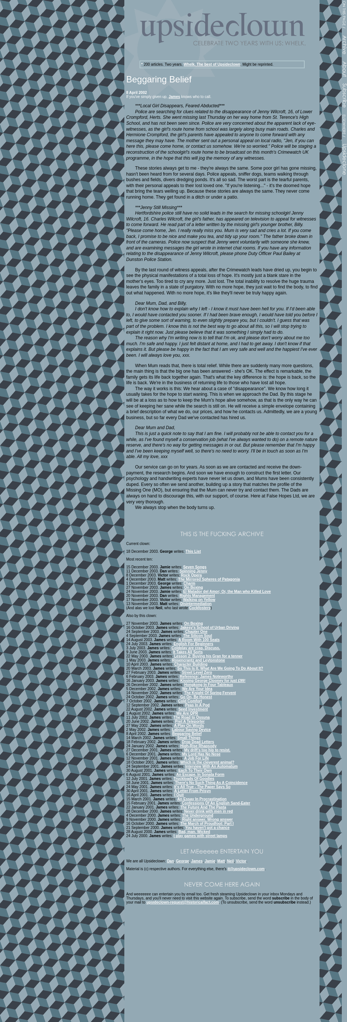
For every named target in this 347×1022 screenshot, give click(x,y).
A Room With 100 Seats (199, 640)
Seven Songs (194, 567)
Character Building (190, 664)
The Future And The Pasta (203, 807)
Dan (170, 861)
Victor (241, 861)
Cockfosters (200, 608)
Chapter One (196, 632)
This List (193, 551)
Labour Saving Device (191, 730)
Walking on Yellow (199, 600)
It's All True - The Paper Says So (202, 787)
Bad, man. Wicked (194, 832)
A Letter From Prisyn (192, 791)
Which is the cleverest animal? (207, 762)
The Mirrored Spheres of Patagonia (209, 579)
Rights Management (197, 596)
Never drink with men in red (208, 811)
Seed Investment (193, 709)
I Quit (179, 795)
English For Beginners (193, 644)
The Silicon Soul (197, 636)
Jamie (210, 861)
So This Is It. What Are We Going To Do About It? (220, 668)
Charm (190, 583)
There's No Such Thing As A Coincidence (211, 783)
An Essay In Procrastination (202, 799)
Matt (221, 861)
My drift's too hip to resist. (207, 750)
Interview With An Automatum (211, 766)
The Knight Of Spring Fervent (210, 693)
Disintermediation (196, 604)
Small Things (188, 738)
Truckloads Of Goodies (194, 779)
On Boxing (193, 587)
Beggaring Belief (187, 734)
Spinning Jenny (193, 571)
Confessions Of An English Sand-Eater (216, 803)
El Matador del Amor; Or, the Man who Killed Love (227, 592)
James (174, 97)
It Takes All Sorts (188, 652)
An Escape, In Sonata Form (200, 775)
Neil (230, 861)
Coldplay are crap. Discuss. (195, 648)
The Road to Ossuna (192, 717)
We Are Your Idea (197, 689)
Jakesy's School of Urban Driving (209, 628)
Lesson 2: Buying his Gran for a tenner (208, 656)
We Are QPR (187, 713)
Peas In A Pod (197, 705)
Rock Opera (191, 575)
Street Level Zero (197, 672)
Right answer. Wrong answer (207, 819)
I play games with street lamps (200, 836)
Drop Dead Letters (198, 742)
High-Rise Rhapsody (198, 746)
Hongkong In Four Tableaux (208, 685)
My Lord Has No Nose (201, 754)
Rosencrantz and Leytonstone (198, 660)
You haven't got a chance (207, 828)
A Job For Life (196, 758)
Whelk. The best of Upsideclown (212, 64)
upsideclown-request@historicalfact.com (182, 902)
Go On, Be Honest (196, 697)
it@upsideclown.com (246, 869)
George (182, 861)
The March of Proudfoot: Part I (207, 824)
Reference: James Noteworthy (206, 677)
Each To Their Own (195, 770)
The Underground (197, 815)
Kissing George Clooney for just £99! (213, 681)
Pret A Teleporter (190, 721)
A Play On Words (189, 726)
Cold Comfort (190, 701)
